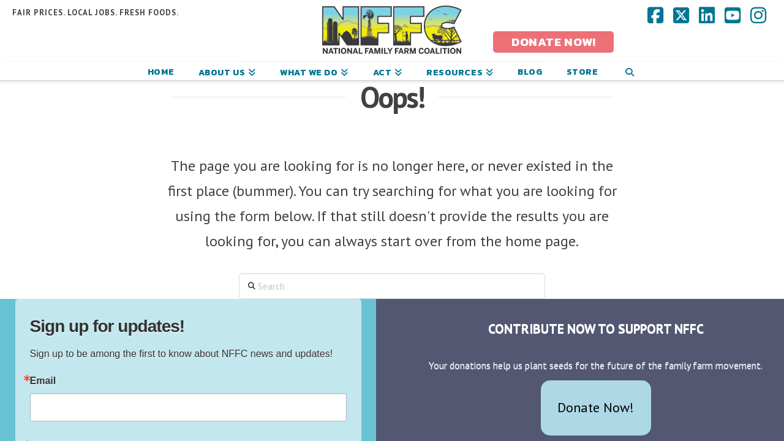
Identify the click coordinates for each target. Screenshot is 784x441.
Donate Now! (595, 407)
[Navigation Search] (629, 71)
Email (43, 381)
